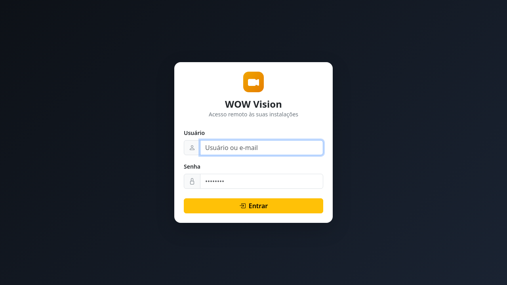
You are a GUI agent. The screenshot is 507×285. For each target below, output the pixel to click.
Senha (192, 166)
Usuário (194, 133)
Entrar (253, 205)
